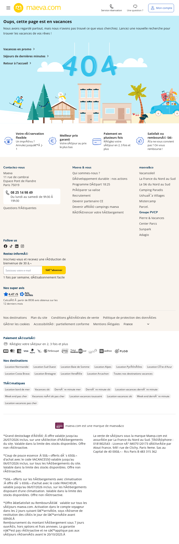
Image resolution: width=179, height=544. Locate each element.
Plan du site (39, 318)
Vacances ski (42, 389)
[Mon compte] (161, 8)
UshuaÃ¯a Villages (152, 195)
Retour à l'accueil (18, 63)
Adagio (144, 235)
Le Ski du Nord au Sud (154, 184)
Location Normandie (17, 367)
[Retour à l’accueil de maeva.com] (37, 8)
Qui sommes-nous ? (86, 173)
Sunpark (145, 229)
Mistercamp (147, 201)
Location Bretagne (45, 373)
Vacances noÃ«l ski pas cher (48, 396)
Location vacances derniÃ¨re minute (136, 389)
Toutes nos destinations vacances (133, 373)
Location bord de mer (17, 389)
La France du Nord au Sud (157, 179)
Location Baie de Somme (75, 367)
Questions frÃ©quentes (19, 208)
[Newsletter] (22, 270)
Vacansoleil (147, 173)
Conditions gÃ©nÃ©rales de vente (75, 318)
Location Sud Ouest (45, 367)
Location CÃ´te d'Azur (159, 367)
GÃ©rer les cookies (16, 324)
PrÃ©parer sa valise (86, 190)
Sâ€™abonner (54, 270)
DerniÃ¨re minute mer (68, 389)
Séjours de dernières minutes (26, 56)
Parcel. (144, 207)
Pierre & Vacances (151, 218)
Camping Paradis (151, 190)
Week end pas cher (16, 396)
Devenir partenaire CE (87, 201)
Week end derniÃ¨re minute (153, 396)
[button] (8, 8)
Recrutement (81, 195)
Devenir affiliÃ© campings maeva (95, 207)
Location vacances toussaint (86, 396)
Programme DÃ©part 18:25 (91, 184)
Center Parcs (148, 223)
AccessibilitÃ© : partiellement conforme (61, 324)
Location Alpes (102, 367)
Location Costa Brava (17, 373)
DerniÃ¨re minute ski (98, 389)
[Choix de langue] (138, 324)
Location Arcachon (98, 373)
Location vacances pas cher (21, 403)
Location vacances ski (119, 396)
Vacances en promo (19, 49)
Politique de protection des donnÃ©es (129, 318)
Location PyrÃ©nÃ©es (129, 367)
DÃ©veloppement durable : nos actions (99, 179)
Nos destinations (15, 318)
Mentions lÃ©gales (106, 324)
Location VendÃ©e (71, 373)
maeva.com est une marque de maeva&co (94, 426)
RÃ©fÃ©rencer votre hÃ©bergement (98, 212)
